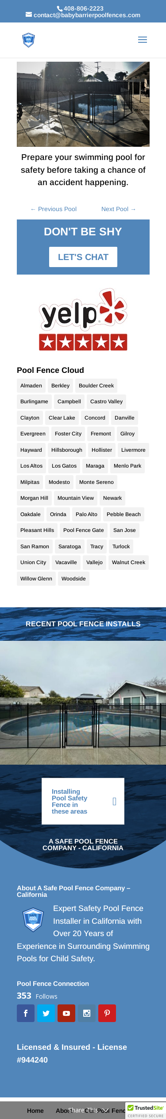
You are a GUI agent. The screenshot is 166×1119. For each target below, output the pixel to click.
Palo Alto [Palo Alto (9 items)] (86, 514)
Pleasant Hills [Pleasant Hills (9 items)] (37, 530)
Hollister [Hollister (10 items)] (102, 450)
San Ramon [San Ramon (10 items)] (34, 546)
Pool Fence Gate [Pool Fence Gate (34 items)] (83, 530)
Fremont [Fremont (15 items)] (101, 434)
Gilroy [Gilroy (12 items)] (127, 434)
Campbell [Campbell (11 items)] (69, 401)
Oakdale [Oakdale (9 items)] (30, 514)
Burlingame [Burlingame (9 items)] (34, 401)
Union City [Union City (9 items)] (33, 562)
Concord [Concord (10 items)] (95, 418)
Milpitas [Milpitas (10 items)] (29, 482)
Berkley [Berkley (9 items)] (60, 386)
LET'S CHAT (83, 257)
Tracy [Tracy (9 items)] (96, 546)
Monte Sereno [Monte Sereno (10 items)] (96, 482)
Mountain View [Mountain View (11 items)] (76, 498)
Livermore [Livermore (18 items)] (133, 450)
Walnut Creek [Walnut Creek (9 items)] (128, 562)
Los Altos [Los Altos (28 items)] (31, 466)
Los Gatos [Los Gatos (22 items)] (64, 466)
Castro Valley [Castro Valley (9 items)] (106, 401)
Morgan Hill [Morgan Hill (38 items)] (34, 498)
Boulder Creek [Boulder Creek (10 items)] (96, 386)
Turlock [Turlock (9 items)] (121, 546)
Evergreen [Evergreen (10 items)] (33, 434)
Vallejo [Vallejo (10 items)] (94, 562)
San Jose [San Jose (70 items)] (124, 530)
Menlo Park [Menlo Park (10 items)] (127, 466)
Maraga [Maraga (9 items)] (95, 466)
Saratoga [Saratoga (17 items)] (69, 546)
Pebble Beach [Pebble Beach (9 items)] (124, 514)
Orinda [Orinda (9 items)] (58, 514)
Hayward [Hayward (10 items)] (31, 450)
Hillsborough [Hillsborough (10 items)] (66, 450)
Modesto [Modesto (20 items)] (59, 482)
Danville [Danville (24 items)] (125, 418)
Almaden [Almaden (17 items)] (31, 386)
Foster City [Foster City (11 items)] (68, 434)
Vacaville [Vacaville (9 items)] (66, 562)
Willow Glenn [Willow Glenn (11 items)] (36, 579)
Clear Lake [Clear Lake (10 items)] (62, 418)
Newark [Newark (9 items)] (112, 498)
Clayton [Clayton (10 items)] (29, 418)
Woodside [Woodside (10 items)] (74, 579)
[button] (145, 1110)
